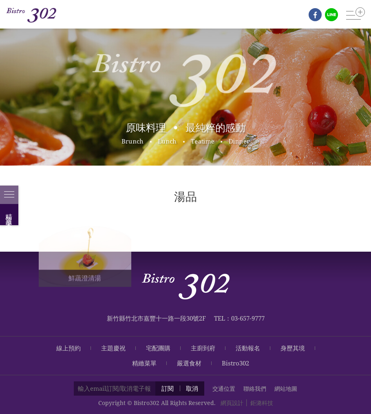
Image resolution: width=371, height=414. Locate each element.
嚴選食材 (189, 363)
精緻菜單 (144, 363)
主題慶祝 (113, 348)
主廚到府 (203, 348)
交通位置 (223, 388)
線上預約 (68, 348)
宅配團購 (158, 348)
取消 (192, 388)
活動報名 (248, 348)
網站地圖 (285, 388)
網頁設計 (232, 403)
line (331, 14)
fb (315, 14)
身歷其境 (292, 348)
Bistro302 (235, 363)
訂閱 (167, 388)
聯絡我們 (254, 388)
